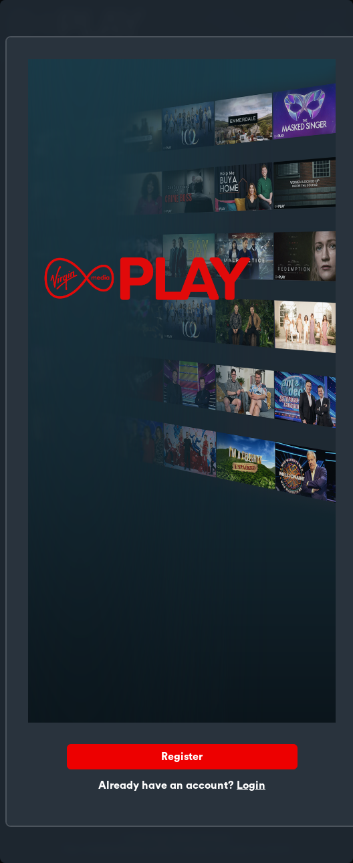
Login (251, 785)
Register (182, 756)
